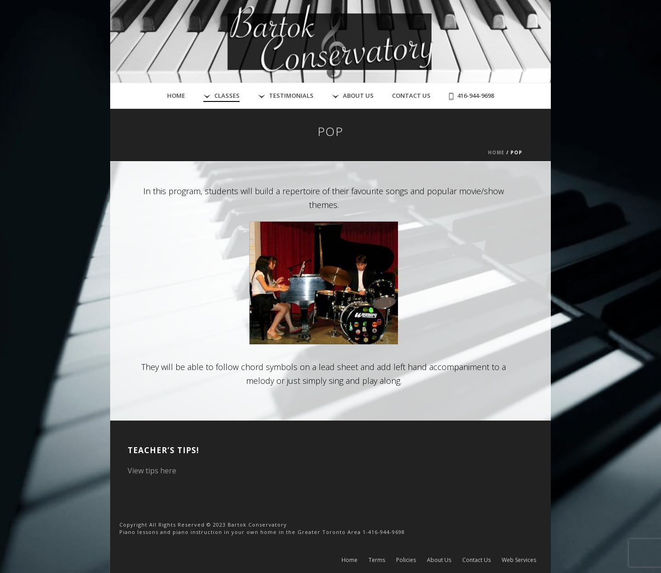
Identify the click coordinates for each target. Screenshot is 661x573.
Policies (406, 560)
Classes (221, 95)
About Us (353, 95)
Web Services (519, 560)
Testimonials (286, 95)
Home (176, 95)
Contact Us (411, 95)
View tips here (152, 471)
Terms (377, 560)
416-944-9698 (471, 95)
